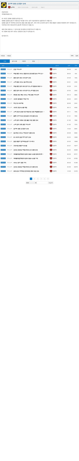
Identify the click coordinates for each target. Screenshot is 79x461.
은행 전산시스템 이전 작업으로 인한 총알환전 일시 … (28, 112)
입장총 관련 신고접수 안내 (21, 129)
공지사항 (14, 61)
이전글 (3, 56)
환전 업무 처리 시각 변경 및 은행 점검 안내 (26, 90)
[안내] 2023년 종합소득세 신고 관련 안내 (25, 150)
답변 (77, 56)
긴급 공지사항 (17, 69)
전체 (5, 61)
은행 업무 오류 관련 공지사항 (21, 124)
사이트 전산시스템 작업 (20, 107)
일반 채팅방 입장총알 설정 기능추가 (23, 141)
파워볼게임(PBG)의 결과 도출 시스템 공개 (25, 158)
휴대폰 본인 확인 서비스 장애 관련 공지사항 (26, 95)
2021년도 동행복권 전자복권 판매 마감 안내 (26, 171)
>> (48, 179)
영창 (33, 61)
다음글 (9, 56)
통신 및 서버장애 (18, 103)
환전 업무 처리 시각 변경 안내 (22, 78)
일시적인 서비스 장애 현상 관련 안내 (24, 133)
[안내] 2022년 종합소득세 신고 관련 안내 (25, 167)
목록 (72, 56)
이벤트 (24, 61)
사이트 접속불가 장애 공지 (21, 99)
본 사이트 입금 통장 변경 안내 (22, 137)
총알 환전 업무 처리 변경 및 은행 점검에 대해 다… (28, 86)
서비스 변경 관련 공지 (19, 162)
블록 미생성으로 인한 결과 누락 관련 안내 (25, 116)
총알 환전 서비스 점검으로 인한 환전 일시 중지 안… (28, 73)
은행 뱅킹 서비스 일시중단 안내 (22, 82)
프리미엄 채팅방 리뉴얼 (20, 146)
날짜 (69, 65)
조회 (76, 65)
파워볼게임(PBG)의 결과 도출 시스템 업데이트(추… (28, 154)
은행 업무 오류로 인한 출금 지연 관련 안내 (25, 120)
